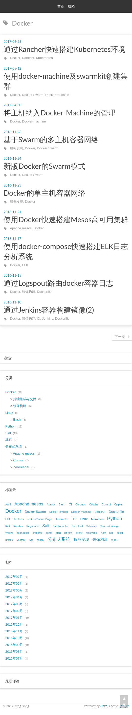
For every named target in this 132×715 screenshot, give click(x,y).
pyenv (79, 533)
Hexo (103, 706)
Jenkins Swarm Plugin (39, 519)
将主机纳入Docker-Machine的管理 (59, 112)
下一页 (120, 336)
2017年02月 (14, 611)
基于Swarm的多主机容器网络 (51, 139)
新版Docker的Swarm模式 (44, 166)
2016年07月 (14, 658)
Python (10, 426)
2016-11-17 (12, 239)
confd (49, 533)
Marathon (97, 519)
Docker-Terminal (58, 511)
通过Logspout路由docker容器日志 (58, 283)
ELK (25, 265)
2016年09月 (14, 645)
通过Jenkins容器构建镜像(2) (49, 309)
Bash (17, 419)
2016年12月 (14, 624)
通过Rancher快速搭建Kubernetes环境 (64, 49)
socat (120, 533)
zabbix (40, 540)
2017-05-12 (12, 68)
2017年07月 (14, 577)
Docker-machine (57, 95)
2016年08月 (14, 651)
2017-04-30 (12, 105)
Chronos (80, 504)
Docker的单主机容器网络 (44, 193)
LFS (74, 519)
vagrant (21, 540)
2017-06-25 (12, 41)
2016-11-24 (12, 158)
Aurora (51, 504)
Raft (7, 526)
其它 (8, 440)
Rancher (28, 58)
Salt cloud (77, 526)
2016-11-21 (12, 212)
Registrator (32, 526)
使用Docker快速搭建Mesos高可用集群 (66, 219)
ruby (103, 533)
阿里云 (115, 540)
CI (38, 318)
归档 (71, 6)
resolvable (92, 533)
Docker (15, 58)
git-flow (68, 533)
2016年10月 (14, 638)
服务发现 (16, 148)
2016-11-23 (12, 185)
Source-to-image (109, 526)
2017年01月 (14, 618)
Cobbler (93, 504)
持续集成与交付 (24, 399)
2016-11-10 (12, 302)
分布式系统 (13, 446)
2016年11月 (14, 631)
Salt (8, 433)
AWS (8, 504)
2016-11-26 (12, 132)
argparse (37, 533)
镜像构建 (28, 292)
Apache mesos (21, 228)
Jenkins (47, 318)
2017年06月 (14, 583)
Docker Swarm (32, 95)
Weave (9, 533)
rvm (111, 533)
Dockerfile (44, 292)
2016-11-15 (12, 275)
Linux (9, 413)
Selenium (91, 526)
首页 (60, 6)
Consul (18, 460)
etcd (58, 532)
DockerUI (100, 511)
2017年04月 (14, 597)
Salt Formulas (61, 526)
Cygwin (118, 504)
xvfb (31, 540)
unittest (9, 540)
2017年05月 (14, 590)
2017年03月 (14, 604)
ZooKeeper (21, 467)
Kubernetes (44, 58)
